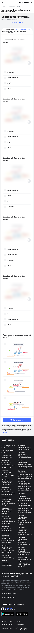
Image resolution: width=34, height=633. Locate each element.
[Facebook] (16, 629)
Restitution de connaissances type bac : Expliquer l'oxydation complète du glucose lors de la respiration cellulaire (24, 485)
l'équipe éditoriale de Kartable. (23, 29)
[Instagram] (25, 629)
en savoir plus (28, 427)
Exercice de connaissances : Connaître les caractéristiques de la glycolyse (8, 501)
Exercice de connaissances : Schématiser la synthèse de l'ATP (7, 481)
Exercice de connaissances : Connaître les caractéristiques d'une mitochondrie (8, 520)
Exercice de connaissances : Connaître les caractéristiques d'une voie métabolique (8, 491)
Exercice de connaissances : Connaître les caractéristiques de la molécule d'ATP (8, 464)
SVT (18, 7)
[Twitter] (21, 629)
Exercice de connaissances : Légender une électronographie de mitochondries (7, 538)
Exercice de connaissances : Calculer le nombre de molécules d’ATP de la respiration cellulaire (25, 474)
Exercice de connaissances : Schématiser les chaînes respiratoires (24, 455)
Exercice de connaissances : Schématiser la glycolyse (6, 510)
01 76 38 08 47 (24, 2)
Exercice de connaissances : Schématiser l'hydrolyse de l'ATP (7, 473)
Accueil (3, 7)
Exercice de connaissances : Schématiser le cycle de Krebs (8, 558)
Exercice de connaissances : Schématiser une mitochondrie (6, 529)
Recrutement (20, 624)
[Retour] (3, 2)
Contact (3, 621)
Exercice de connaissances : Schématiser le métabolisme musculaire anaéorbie (25, 530)
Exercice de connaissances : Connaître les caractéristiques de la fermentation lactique (24, 496)
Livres (18, 621)
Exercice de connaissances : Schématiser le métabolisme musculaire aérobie (24, 541)
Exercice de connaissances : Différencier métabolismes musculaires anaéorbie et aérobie (25, 519)
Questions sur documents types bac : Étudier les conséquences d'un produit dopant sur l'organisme (25, 562)
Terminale (11, 7)
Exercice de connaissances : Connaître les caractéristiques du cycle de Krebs (7, 548)
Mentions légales (6, 624)
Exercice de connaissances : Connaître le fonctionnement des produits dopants (24, 551)
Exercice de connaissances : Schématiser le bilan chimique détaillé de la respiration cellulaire (25, 464)
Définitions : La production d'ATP (6, 456)
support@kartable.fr (10, 593)
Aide (11, 621)
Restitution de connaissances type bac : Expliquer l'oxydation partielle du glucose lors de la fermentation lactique (25, 508)
